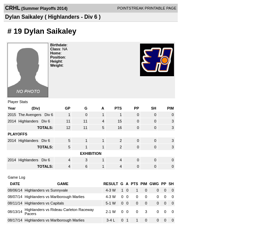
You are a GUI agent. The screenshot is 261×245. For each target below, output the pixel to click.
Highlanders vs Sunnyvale (46, 190)
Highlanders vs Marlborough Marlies (55, 197)
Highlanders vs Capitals (44, 203)
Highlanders (28, 121)
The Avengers (30, 115)
